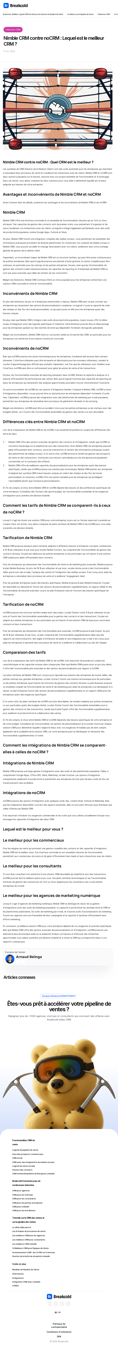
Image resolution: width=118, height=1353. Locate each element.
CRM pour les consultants (24, 1198)
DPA (59, 1336)
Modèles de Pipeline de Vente (25, 1269)
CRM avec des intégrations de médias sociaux (33, 1162)
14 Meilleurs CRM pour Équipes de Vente (30, 1248)
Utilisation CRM (104, 14)
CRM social (17, 1158)
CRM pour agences (21, 1190)
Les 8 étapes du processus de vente (29, 1231)
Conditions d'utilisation (59, 1331)
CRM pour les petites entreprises (27, 1203)
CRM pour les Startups (22, 1195)
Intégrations (18, 1278)
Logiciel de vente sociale (23, 1166)
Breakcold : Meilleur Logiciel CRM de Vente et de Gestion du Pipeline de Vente (33, 14)
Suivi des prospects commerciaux (27, 1154)
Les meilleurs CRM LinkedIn (24, 1244)
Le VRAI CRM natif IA (21, 1227)
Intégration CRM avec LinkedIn (26, 1282)
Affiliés (15, 1285)
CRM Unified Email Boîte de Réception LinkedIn (33, 1173)
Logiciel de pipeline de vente (25, 1150)
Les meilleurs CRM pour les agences (28, 1235)
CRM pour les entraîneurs (23, 1210)
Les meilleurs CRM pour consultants (28, 1239)
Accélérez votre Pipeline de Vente (80, 14)
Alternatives (18, 1274)
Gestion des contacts (22, 1170)
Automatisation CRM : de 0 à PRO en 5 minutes (34, 1252)
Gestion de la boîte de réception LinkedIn (31, 1256)
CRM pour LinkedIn (20, 1206)
